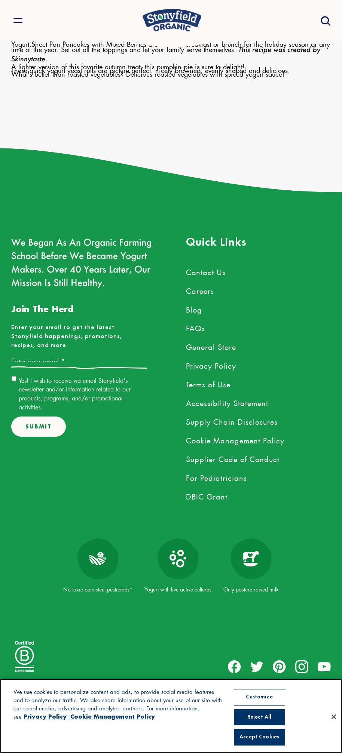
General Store (211, 346)
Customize (259, 697)
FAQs (195, 327)
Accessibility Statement (227, 402)
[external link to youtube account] (324, 666)
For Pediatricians (216, 476)
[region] (171, 716)
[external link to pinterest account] (279, 666)
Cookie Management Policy (235, 439)
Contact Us (206, 271)
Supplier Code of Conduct (233, 458)
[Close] (334, 717)
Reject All (259, 717)
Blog (194, 308)
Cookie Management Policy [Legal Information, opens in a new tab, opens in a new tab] (111, 716)
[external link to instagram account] (301, 666)
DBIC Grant (207, 495)
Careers (200, 290)
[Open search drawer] (325, 20)
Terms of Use (208, 383)
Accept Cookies (259, 737)
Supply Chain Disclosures (232, 420)
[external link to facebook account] (234, 666)
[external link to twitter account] (256, 666)
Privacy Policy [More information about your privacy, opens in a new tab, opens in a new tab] (45, 716)
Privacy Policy (211, 364)
